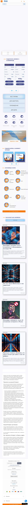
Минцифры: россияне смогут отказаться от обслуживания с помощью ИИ (12, 247)
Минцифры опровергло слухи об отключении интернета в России (13, 321)
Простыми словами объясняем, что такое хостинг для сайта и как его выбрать (14, 354)
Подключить (9, 81)
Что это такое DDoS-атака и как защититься (13, 284)
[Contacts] (24, 1)
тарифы (8, 52)
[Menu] (1, 1)
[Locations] (21, 1)
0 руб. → (12, 74)
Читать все (15, 220)
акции (20, 52)
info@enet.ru (14, 489)
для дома (14, 110)
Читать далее (23, 256)
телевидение (14, 105)
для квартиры (14, 101)
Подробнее (9, 84)
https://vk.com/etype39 (13, 487)
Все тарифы (14, 96)
